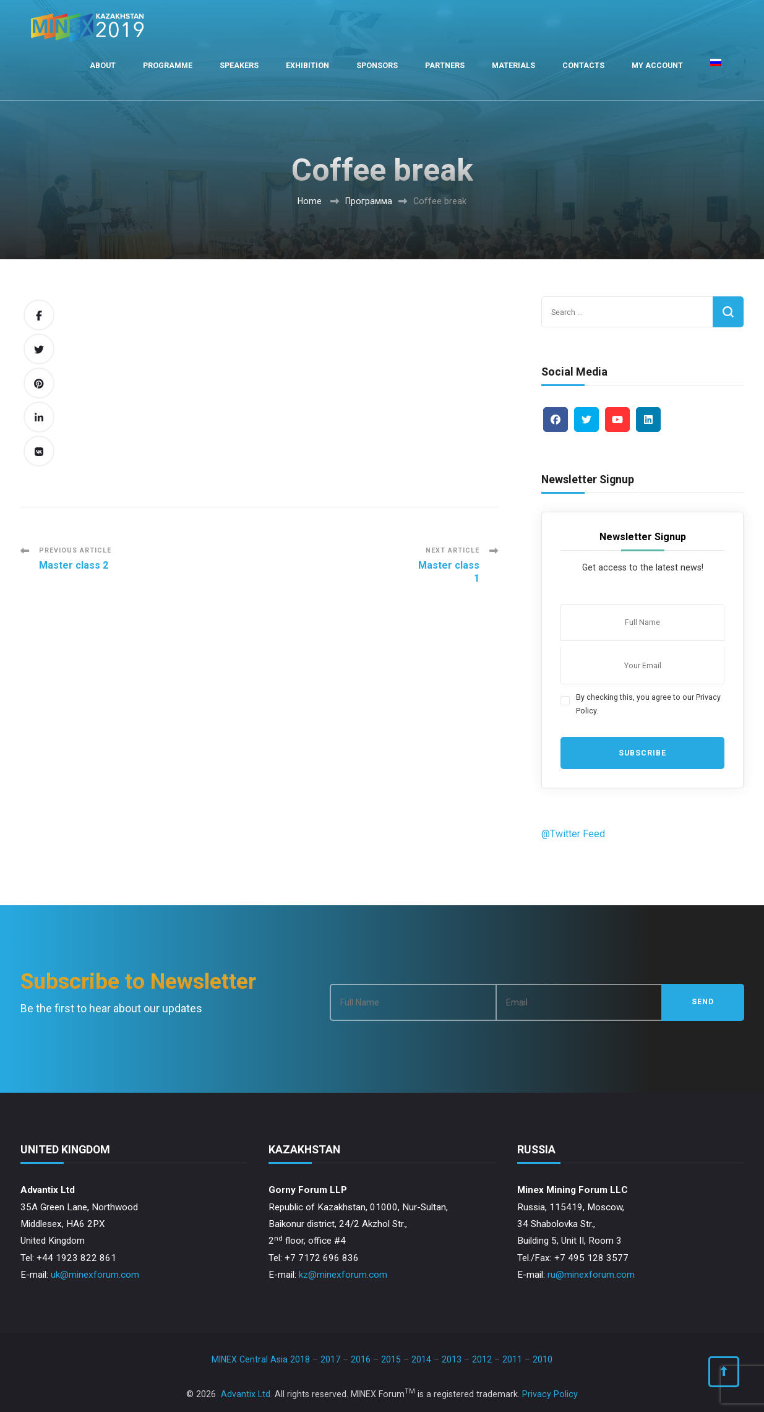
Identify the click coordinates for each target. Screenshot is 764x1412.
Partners (445, 65)
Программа (368, 201)
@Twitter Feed (573, 834)
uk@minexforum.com (95, 1274)
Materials (513, 65)
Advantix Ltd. (246, 1394)
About (103, 65)
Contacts (583, 65)
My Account (657, 65)
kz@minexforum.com (343, 1274)
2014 (421, 1359)
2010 (542, 1359)
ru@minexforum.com (591, 1274)
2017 (330, 1359)
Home (310, 201)
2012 (482, 1359)
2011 (512, 1359)
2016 (361, 1359)
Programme (167, 65)
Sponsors (377, 65)
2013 (451, 1359)
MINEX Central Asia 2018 (261, 1359)
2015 (391, 1359)
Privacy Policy (550, 1394)
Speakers (239, 65)
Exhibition (307, 65)
